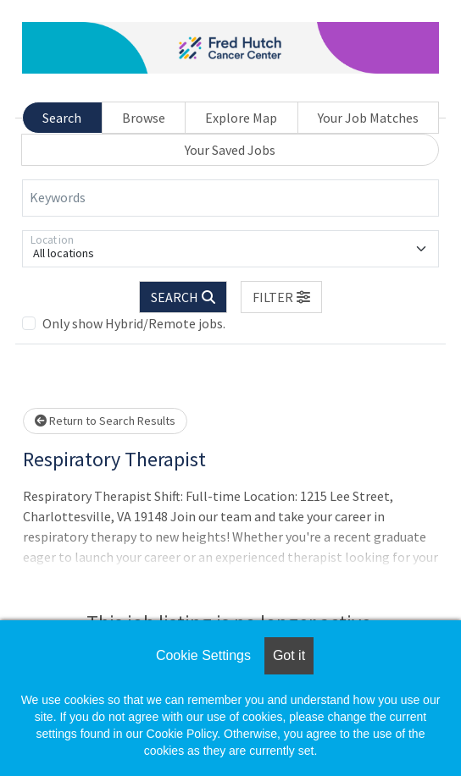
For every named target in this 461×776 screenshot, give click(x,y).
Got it (289, 655)
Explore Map (241, 117)
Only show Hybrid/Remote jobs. (133, 323)
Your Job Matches (368, 117)
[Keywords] (230, 198)
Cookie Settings (203, 655)
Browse (143, 117)
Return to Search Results (105, 420)
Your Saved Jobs (230, 149)
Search (61, 117)
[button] (281, 297)
